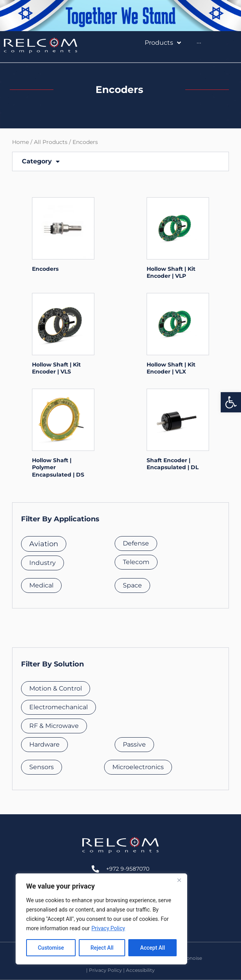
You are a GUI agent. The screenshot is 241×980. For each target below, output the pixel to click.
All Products (50, 142)
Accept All (152, 948)
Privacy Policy (108, 928)
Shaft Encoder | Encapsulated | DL (172, 464)
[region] (101, 918)
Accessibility (140, 970)
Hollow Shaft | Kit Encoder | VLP (171, 272)
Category (41, 161)
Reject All (101, 948)
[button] (231, 402)
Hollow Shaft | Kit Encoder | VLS (56, 368)
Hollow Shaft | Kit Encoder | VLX (171, 368)
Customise (51, 948)
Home (20, 142)
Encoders (45, 268)
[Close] (179, 880)
